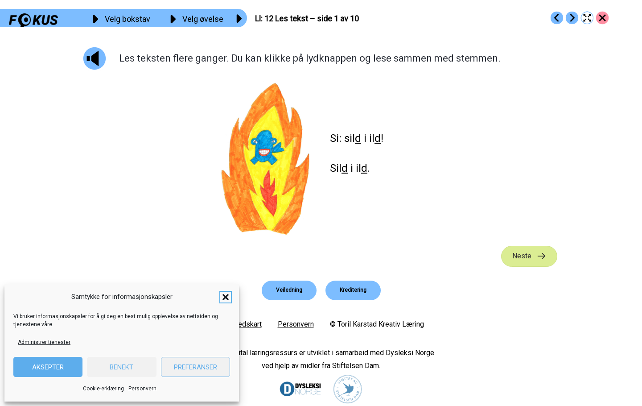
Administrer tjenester (44, 342)
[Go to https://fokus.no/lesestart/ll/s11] (556, 17)
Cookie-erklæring (103, 388)
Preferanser (195, 367)
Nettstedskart (240, 324)
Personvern (142, 388)
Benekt (121, 367)
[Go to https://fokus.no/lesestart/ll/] (602, 17)
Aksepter (48, 367)
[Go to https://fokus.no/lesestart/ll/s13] (572, 17)
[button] (225, 297)
